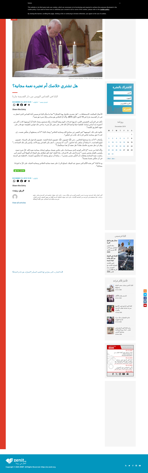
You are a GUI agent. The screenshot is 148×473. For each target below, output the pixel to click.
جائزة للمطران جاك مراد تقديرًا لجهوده (122, 318)
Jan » (113, 158)
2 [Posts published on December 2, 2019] (108, 138)
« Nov (109, 158)
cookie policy (104, 9)
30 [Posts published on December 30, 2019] (109, 154)
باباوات (35, 102)
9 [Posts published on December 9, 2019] (108, 142)
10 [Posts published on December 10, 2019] (112, 142)
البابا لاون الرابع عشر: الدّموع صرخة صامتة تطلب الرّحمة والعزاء (123, 308)
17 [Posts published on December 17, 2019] (112, 146)
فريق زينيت (43, 102)
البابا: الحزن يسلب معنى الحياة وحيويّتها (124, 286)
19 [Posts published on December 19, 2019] (120, 146)
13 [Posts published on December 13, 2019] (124, 142)
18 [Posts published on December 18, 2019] (116, 146)
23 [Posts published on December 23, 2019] (109, 150)
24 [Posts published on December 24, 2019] (112, 150)
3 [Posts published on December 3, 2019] (112, 138)
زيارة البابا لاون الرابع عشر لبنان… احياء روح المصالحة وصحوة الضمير (123, 330)
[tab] (113, 347)
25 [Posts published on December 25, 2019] (116, 150)
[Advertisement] (120, 48)
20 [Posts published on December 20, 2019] (124, 146)
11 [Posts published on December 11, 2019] (116, 142)
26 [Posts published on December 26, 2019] (120, 150)
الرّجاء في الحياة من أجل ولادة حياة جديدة (112, 258)
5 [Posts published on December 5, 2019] (120, 138)
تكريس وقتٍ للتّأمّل (121, 296)
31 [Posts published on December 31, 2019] (112, 154)
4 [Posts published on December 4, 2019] (116, 138)
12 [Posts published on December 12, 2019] (120, 142)
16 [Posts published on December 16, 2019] (109, 146)
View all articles (19, 203)
